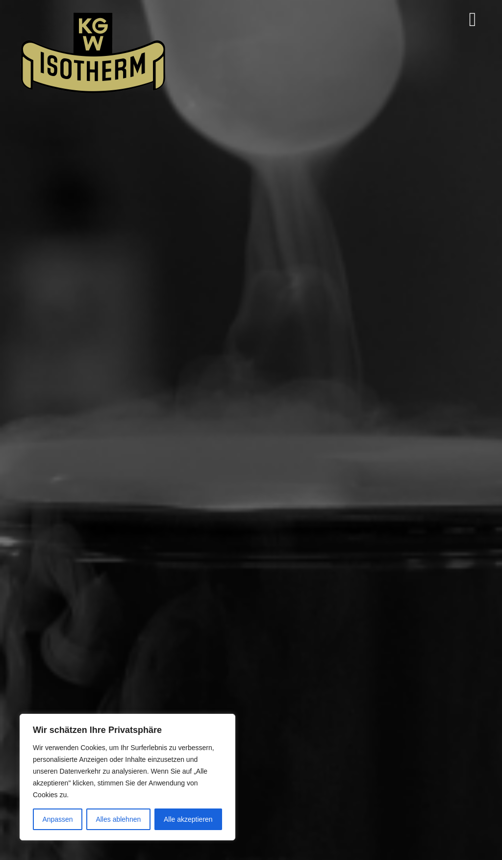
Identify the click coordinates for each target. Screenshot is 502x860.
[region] (127, 777)
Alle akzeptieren (188, 819)
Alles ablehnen (118, 819)
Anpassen (57, 819)
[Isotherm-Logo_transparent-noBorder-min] (93, 14)
